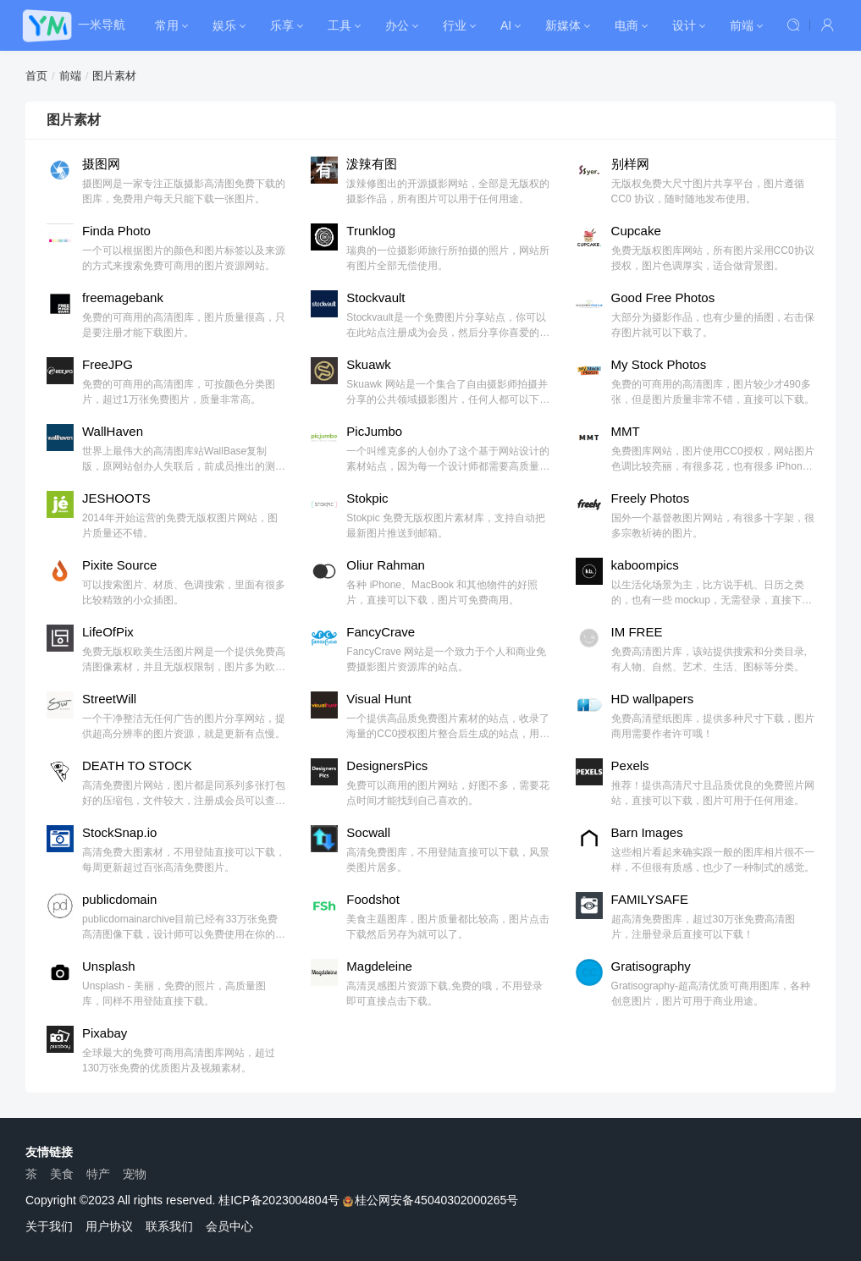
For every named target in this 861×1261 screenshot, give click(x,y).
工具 (339, 25)
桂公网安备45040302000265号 (430, 1200)
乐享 (282, 25)
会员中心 (229, 1226)
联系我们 (169, 1226)
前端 (741, 25)
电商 (626, 25)
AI (505, 25)
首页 (36, 75)
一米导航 (101, 24)
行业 (454, 25)
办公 (397, 25)
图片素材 (114, 75)
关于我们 (49, 1226)
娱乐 (224, 25)
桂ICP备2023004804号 (278, 1200)
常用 (167, 25)
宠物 (134, 1174)
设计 (684, 25)
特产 (98, 1174)
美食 (62, 1174)
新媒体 (563, 25)
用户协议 (109, 1226)
